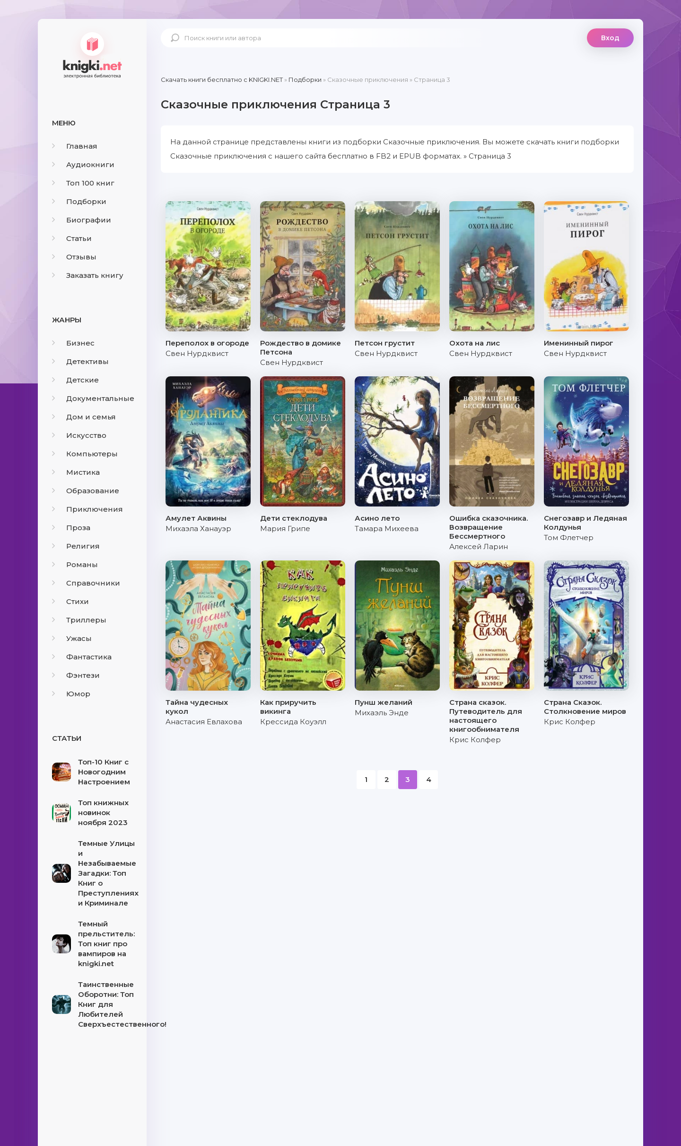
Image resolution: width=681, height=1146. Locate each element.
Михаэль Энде (382, 712)
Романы (75, 564)
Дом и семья (84, 416)
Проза (71, 527)
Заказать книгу (87, 275)
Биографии (81, 219)
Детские (75, 379)
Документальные (93, 398)
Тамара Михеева (387, 528)
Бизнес (73, 342)
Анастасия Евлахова (204, 721)
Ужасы (72, 638)
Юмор (71, 693)
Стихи (70, 601)
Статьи (72, 238)
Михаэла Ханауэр (198, 528)
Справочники (86, 582)
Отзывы (74, 256)
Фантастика (82, 656)
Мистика (76, 472)
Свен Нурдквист (197, 353)
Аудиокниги (83, 164)
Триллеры (79, 619)
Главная (74, 146)
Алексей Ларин (478, 546)
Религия (76, 546)
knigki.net (92, 54)
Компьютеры (85, 453)
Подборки (79, 201)
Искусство (79, 435)
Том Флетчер (569, 537)
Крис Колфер (475, 739)
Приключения (87, 509)
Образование (85, 490)
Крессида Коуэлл (293, 721)
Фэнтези (76, 675)
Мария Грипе (285, 528)
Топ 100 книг (83, 182)
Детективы (80, 361)
